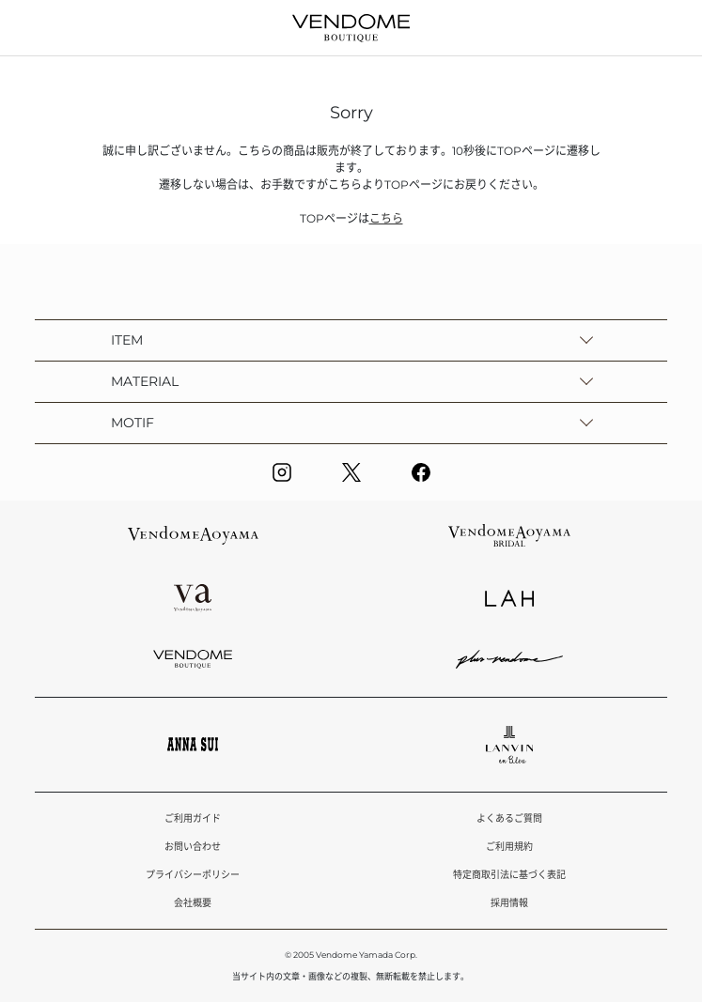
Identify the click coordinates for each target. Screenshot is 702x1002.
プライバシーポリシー (193, 875)
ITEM (127, 339)
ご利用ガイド (192, 818)
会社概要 (192, 903)
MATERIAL (145, 381)
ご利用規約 (509, 846)
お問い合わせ (192, 846)
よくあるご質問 (509, 818)
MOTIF (132, 422)
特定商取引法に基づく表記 (509, 875)
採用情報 (509, 903)
